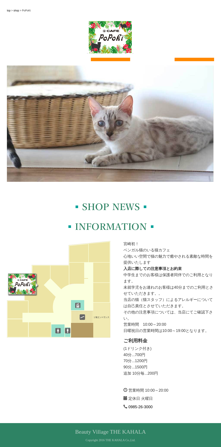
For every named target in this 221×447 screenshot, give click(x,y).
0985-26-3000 (140, 407)
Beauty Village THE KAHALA (110, 432)
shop (16, 10)
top (9, 10)
